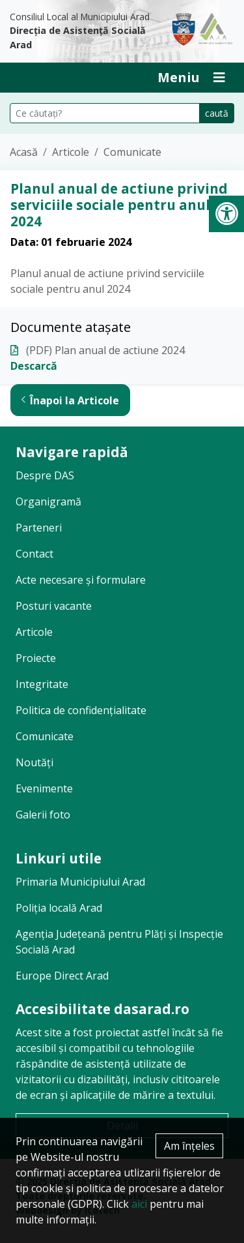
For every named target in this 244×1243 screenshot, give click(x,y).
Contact (34, 554)
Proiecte (36, 658)
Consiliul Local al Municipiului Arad (81, 31)
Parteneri (39, 527)
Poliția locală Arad (59, 908)
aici (139, 1204)
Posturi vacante (54, 606)
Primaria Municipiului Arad (80, 882)
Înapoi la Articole (70, 400)
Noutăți (34, 762)
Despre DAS (45, 475)
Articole (70, 152)
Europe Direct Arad (62, 975)
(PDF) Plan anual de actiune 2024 (105, 350)
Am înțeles (189, 1146)
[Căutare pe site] (105, 113)
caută (216, 113)
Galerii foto (43, 814)
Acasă (24, 152)
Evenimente (44, 788)
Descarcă (33, 366)
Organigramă (48, 501)
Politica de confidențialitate (81, 710)
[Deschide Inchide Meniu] (191, 77)
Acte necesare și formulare (81, 580)
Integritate (42, 684)
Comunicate (132, 152)
